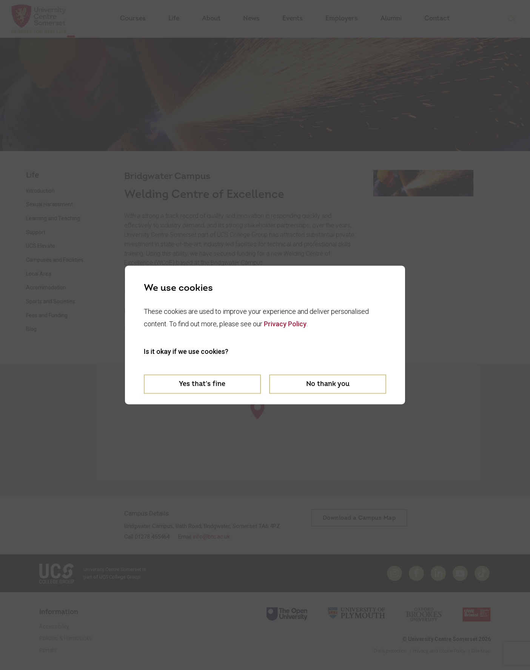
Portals (48, 650)
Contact (437, 18)
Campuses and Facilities (54, 260)
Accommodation (46, 287)
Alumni (391, 18)
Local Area (38, 274)
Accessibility (54, 627)
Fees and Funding (47, 315)
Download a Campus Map (359, 518)
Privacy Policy (285, 323)
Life (173, 18)
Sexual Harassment (49, 204)
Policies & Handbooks (65, 638)
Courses (133, 18)
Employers (341, 18)
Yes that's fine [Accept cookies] (202, 383)
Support (35, 232)
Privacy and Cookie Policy (439, 651)
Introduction (40, 191)
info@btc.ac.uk (211, 536)
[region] (265, 430)
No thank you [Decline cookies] (328, 383)
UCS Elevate (40, 246)
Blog (31, 329)
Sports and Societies (50, 301)
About (211, 18)
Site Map (481, 651)
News (251, 18)
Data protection (390, 651)
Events (292, 18)
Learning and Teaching (53, 218)
